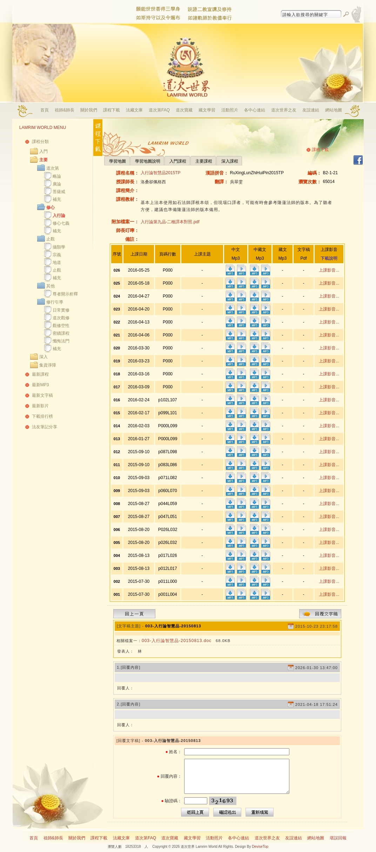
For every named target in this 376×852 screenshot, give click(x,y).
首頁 (44, 110)
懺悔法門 (61, 341)
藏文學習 (207, 110)
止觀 (50, 239)
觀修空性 (61, 325)
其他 (50, 286)
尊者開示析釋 (65, 294)
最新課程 (40, 374)
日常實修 (61, 310)
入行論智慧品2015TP (161, 172)
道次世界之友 (283, 110)
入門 (43, 151)
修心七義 (61, 223)
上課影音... (329, 270)
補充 (57, 199)
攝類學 (59, 247)
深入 (43, 356)
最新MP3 (40, 384)
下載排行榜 (42, 416)
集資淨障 (47, 365)
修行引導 (54, 302)
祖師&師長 (64, 110)
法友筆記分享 (44, 426)
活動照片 (229, 110)
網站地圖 (333, 110)
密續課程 (61, 333)
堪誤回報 (338, 838)
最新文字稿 (42, 395)
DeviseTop (260, 846)
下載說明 (329, 258)
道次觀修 (61, 317)
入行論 (59, 215)
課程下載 (111, 110)
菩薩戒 (59, 191)
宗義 (57, 254)
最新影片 (40, 405)
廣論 (57, 184)
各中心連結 (254, 110)
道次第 (52, 168)
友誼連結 (310, 110)
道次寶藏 (184, 110)
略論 (57, 176)
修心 (50, 207)
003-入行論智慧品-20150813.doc (177, 640)
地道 (57, 262)
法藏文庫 (134, 110)
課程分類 (40, 141)
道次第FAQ (159, 110)
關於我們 (88, 110)
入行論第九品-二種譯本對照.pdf (170, 221)
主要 (43, 159)
